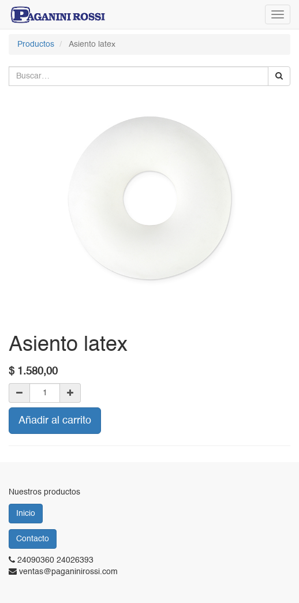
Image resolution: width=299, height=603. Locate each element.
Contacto (32, 539)
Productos (35, 44)
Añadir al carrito (54, 420)
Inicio (25, 514)
